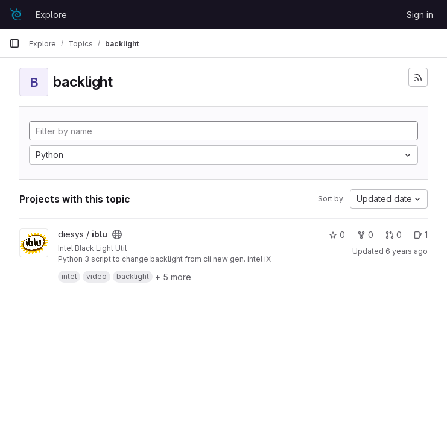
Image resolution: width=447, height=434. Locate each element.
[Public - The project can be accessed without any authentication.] (117, 234)
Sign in (420, 15)
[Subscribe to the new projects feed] (418, 77)
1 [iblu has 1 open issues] (421, 235)
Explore (51, 15)
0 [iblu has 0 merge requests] (393, 235)
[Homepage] (16, 14)
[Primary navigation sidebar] (14, 43)
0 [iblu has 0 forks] (365, 235)
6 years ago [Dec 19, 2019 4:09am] (406, 251)
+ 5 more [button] (173, 277)
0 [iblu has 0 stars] (337, 235)
